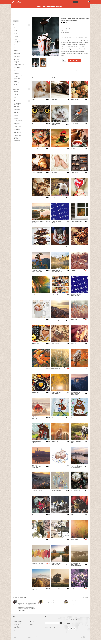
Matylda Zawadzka (17, 138)
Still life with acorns (75, 514)
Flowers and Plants (17, 53)
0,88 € (67, 172)
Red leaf (34, 514)
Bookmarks (16, 35)
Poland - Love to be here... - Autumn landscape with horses (76, 564)
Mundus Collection (17, 59)
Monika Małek (16, 127)
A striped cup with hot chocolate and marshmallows (53, 14)
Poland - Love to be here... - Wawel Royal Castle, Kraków (37, 466)
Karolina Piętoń (17, 134)
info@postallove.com (71, 624)
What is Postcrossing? (18, 629)
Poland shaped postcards (19, 65)
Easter (15, 48)
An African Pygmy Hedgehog (55, 124)
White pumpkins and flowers (75, 491)
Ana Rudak (16, 121)
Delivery (51, 2)
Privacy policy (16, 624)
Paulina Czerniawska (18, 111)
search (15, 21)
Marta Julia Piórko (17, 104)
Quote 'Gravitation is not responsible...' (37, 197)
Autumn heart (35, 343)
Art (14, 27)
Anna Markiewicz (17, 109)
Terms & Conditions (17, 627)
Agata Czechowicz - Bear (76, 416)
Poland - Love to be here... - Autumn (55, 393)
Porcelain (16, 94)
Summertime (16, 73)
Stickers (15, 96)
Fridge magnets (17, 93)
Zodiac (15, 85)
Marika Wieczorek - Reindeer (55, 539)
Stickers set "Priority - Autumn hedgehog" (76, 295)
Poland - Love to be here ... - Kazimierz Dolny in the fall (37, 491)
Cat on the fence (55, 441)
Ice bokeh (73, 270)
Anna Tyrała (16, 115)
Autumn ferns (74, 319)
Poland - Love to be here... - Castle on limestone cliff (75, 393)
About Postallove (17, 619)
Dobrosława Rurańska (18, 120)
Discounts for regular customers (20, 623)
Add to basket (74, 60)
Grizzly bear (54, 197)
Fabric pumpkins (55, 514)
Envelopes (16, 91)
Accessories (34, 2)
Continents (16, 42)
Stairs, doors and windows (19, 72)
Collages (15, 39)
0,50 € (67, 221)
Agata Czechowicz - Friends (36, 442)
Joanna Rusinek (17, 123)
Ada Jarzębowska (17, 131)
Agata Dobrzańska (17, 103)
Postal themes (17, 67)
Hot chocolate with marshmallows (36, 320)
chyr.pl (86, 637)
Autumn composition (37, 368)
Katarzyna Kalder (17, 135)
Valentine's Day (17, 78)
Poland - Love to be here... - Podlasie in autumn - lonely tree (56, 588)
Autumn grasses (74, 539)
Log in (75, 2)
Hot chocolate (74, 172)
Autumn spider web (55, 368)
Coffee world (54, 294)
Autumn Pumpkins (75, 99)
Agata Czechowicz (17, 129)
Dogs (15, 47)
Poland (15, 62)
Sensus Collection (17, 69)
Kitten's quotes (17, 56)
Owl (33, 123)
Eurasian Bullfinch (75, 123)
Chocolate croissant (37, 172)
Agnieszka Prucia (17, 126)
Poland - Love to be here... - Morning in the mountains (56, 320)
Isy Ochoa (16, 118)
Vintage (15, 81)
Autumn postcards (40, 14)
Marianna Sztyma (17, 117)
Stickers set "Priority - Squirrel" (56, 222)
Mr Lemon (16, 107)
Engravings (16, 50)
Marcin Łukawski (17, 112)
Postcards (27, 2)
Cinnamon (73, 245)
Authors (40, 2)
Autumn (15, 30)
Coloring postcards (17, 41)
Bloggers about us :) (18, 621)
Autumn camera (55, 343)
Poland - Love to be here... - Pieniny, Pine (37, 271)
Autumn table (35, 392)
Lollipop (73, 197)
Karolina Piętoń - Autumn (55, 149)
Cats (15, 38)
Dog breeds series (17, 45)
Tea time (73, 148)
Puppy (33, 99)
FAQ (15, 630)
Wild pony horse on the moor (76, 442)
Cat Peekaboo (54, 99)
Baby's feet (54, 172)
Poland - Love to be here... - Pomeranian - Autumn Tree (37, 417)
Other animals (16, 61)
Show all (85, 597)
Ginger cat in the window (76, 221)
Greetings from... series (18, 55)
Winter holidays (17, 82)
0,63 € (48, 99)
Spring (15, 70)
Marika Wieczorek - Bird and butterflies (37, 539)
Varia (15, 97)
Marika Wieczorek (17, 132)
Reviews (46, 2)
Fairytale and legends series (19, 52)
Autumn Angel (74, 343)
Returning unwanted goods (19, 626)
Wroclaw (15, 84)
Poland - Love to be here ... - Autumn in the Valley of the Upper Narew (76, 466)
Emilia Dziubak (16, 137)
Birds (15, 31)
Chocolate (34, 245)
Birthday (15, 33)
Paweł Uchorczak (17, 114)
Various (15, 79)
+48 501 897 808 (70, 623)
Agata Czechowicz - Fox (56, 416)
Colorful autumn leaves (37, 563)
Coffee (53, 245)
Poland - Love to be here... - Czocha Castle (56, 271)
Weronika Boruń (17, 124)
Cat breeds (16, 36)
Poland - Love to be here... (19, 64)
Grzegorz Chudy (17, 140)
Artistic (15, 28)
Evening (34, 294)
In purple (73, 588)
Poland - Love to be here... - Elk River (55, 564)
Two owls (53, 465)
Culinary (15, 44)
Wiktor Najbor (16, 106)
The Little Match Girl (56, 490)
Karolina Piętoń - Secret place (37, 149)
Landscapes (16, 58)
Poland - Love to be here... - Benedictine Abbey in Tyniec (36, 588)
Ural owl (73, 368)
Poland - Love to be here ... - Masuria (37, 222)
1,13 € (67, 417)
